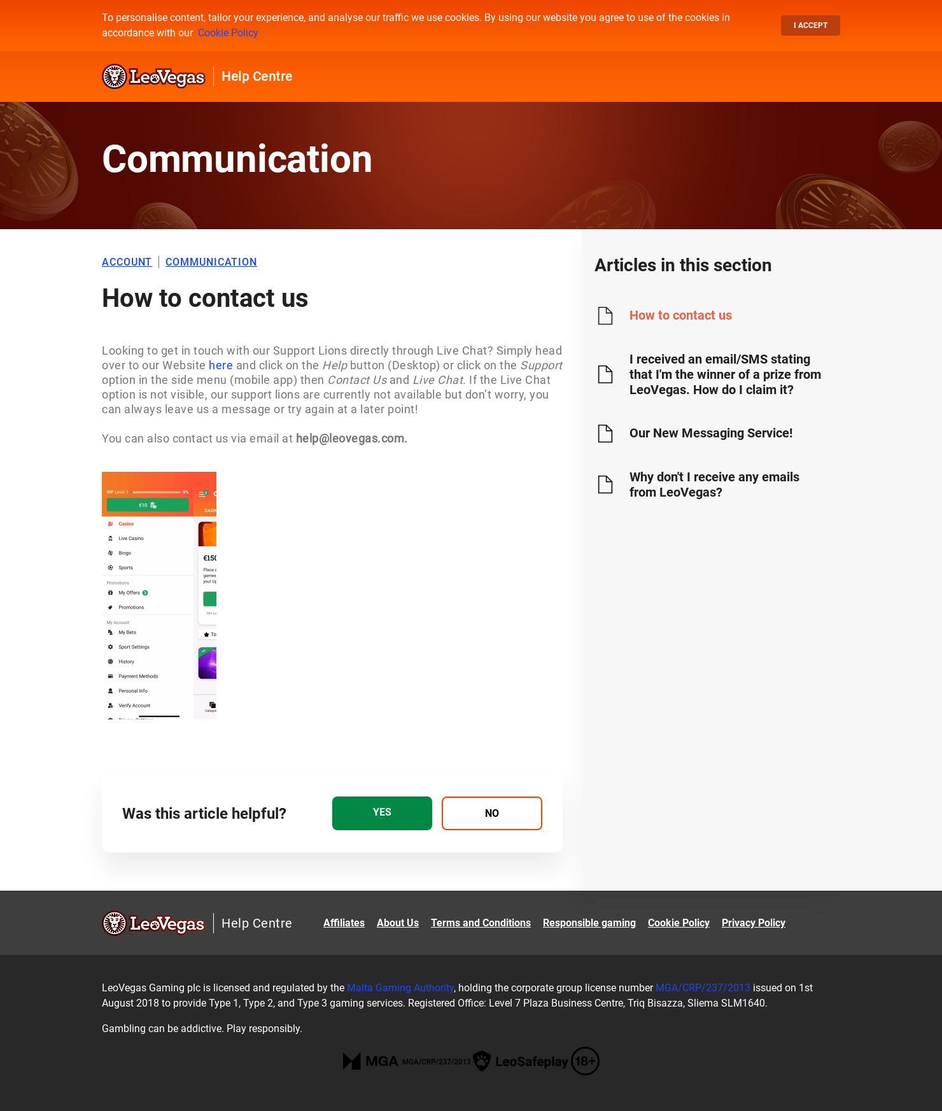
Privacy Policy (753, 923)
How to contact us (680, 315)
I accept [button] (810, 25)
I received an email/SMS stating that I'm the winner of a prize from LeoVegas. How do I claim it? (725, 374)
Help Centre (257, 76)
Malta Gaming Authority (400, 988)
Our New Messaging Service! (710, 433)
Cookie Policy (228, 33)
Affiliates (344, 923)
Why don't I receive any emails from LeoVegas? (714, 484)
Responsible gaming (589, 923)
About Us (398, 923)
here (220, 365)
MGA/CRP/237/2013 (703, 988)
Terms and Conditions (481, 923)
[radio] (382, 813)
